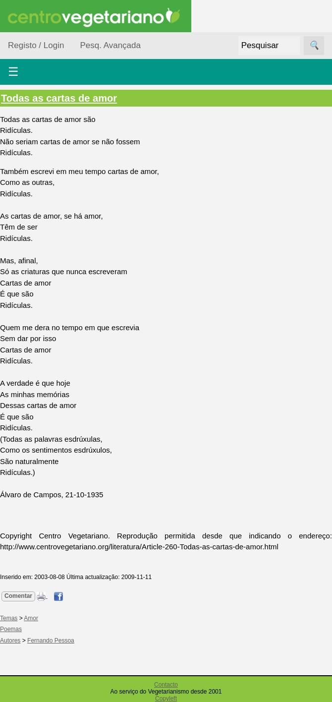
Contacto (166, 684)
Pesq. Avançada (110, 45)
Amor (31, 618)
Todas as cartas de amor (59, 98)
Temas (8, 618)
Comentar (18, 595)
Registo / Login (36, 45)
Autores (10, 640)
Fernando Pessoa (50, 640)
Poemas (11, 629)
